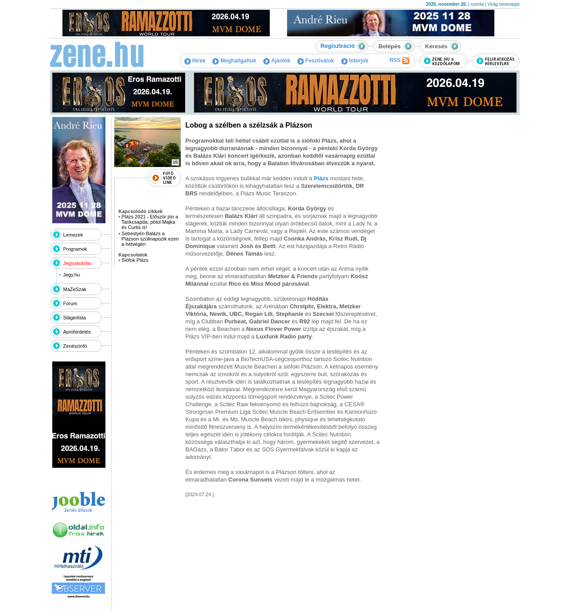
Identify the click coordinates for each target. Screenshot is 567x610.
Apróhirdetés (77, 331)
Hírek (195, 61)
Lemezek (73, 234)
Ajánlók (276, 61)
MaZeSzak (75, 289)
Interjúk (355, 61)
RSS (399, 60)
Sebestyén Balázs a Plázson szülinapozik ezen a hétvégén (150, 239)
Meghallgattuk (234, 61)
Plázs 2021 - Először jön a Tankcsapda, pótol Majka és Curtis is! (149, 222)
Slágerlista (74, 317)
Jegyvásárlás (77, 263)
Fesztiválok (315, 61)
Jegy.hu (71, 274)
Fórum (70, 303)
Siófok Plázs (134, 260)
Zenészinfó (75, 346)
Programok (75, 249)
